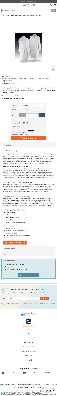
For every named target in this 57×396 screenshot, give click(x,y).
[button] (53, 68)
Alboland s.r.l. (9, 76)
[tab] (28, 144)
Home (2, 15)
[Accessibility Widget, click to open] (2, 393)
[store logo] (28, 4)
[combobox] (28, 10)
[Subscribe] (44, 298)
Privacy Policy (13, 304)
